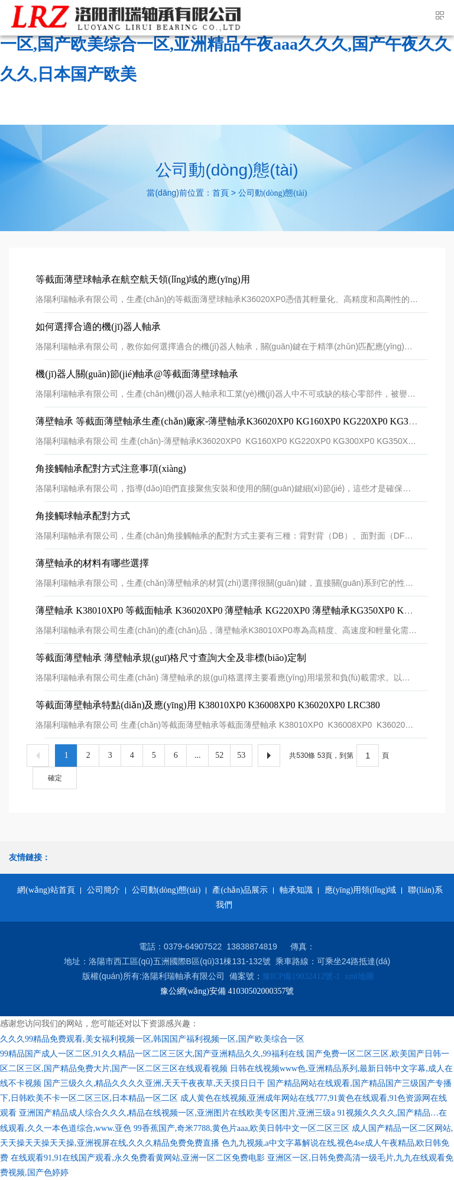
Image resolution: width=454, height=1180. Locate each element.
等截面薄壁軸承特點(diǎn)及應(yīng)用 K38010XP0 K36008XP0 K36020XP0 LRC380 (207, 705)
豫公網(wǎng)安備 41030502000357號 (227, 991)
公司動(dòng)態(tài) (272, 193)
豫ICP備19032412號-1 (301, 976)
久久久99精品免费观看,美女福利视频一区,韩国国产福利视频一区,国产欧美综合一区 (152, 1039)
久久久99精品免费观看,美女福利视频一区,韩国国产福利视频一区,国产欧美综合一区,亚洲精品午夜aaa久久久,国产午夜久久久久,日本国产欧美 (225, 44)
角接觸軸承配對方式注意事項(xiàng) (110, 468)
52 (219, 755)
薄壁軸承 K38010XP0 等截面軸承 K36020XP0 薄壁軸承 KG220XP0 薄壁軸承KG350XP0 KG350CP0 (238, 610)
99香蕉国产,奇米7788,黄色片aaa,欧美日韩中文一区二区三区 (241, 1128)
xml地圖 (359, 976)
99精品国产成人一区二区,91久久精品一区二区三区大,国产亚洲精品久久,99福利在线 (152, 1053)
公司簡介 (103, 890)
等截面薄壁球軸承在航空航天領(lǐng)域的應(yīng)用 (142, 279)
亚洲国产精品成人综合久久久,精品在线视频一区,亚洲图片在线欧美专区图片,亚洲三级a (177, 1112)
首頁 (220, 193)
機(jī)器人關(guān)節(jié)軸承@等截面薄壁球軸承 (136, 374)
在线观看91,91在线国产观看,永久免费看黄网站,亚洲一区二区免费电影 (138, 1157)
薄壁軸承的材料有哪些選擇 (92, 563)
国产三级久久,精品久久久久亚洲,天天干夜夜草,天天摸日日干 (154, 1083)
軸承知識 (296, 890)
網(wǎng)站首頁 (45, 890)
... (197, 755)
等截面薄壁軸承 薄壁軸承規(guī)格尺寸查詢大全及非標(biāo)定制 (170, 658)
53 (241, 755)
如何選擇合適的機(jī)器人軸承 (98, 327)
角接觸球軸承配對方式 (82, 516)
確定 (55, 778)
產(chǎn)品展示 (240, 890)
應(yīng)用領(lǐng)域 (360, 890)
